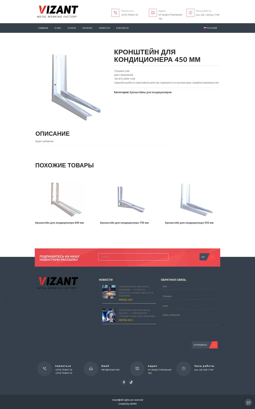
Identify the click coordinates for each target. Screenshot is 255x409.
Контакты (122, 28)
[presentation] (185, 335)
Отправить (204, 344)
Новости (104, 28)
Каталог (87, 28)
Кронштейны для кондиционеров (151, 92)
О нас (57, 28)
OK (206, 256)
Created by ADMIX (127, 404)
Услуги (72, 28)
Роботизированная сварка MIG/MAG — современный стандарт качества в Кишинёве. (137, 313)
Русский (210, 28)
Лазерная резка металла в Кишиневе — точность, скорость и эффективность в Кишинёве (136, 291)
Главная (43, 28)
